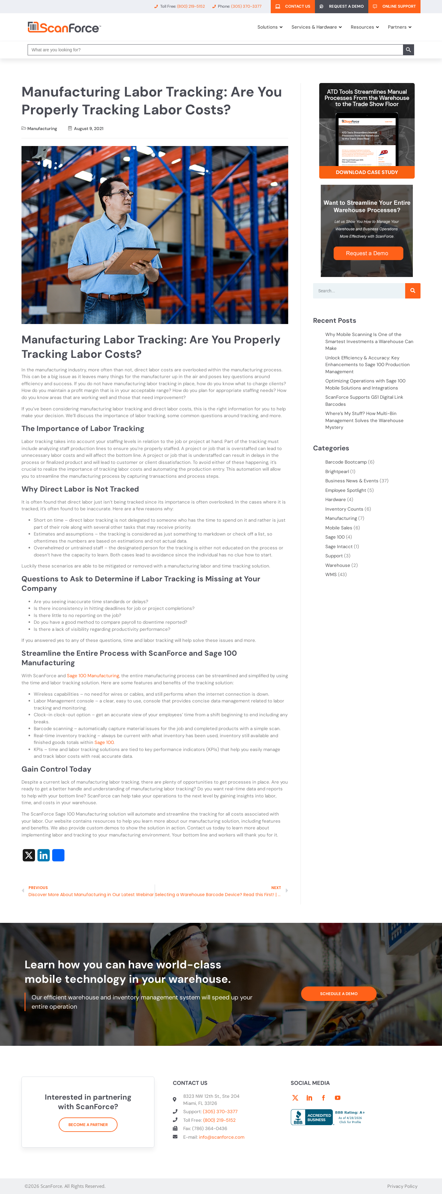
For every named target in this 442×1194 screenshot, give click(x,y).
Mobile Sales (338, 528)
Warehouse (337, 565)
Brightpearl (337, 472)
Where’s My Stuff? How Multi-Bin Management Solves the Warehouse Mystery (364, 420)
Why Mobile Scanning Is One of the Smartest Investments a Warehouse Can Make (369, 341)
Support (334, 556)
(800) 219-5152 (219, 1120)
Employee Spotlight (345, 490)
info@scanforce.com (221, 1137)
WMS (331, 574)
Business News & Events (351, 481)
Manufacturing (42, 128)
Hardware (335, 499)
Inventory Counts (344, 509)
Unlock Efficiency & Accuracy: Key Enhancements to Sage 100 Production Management (367, 365)
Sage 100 (104, 742)
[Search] (413, 290)
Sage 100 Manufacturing (93, 676)
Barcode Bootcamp (346, 462)
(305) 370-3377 (220, 1112)
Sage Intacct (339, 547)
